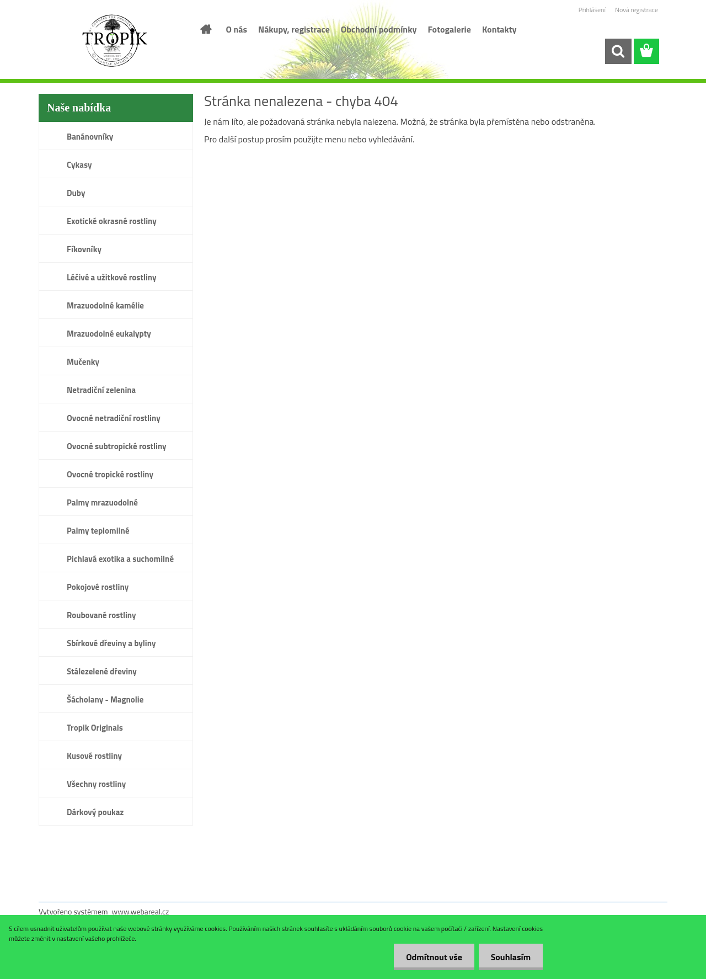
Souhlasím (509, 957)
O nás (237, 29)
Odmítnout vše (429, 957)
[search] (617, 51)
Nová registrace (636, 9)
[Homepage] (205, 29)
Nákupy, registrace (294, 29)
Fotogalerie (449, 29)
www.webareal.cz (140, 911)
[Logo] (114, 40)
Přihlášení (592, 9)
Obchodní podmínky (379, 29)
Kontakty (499, 29)
